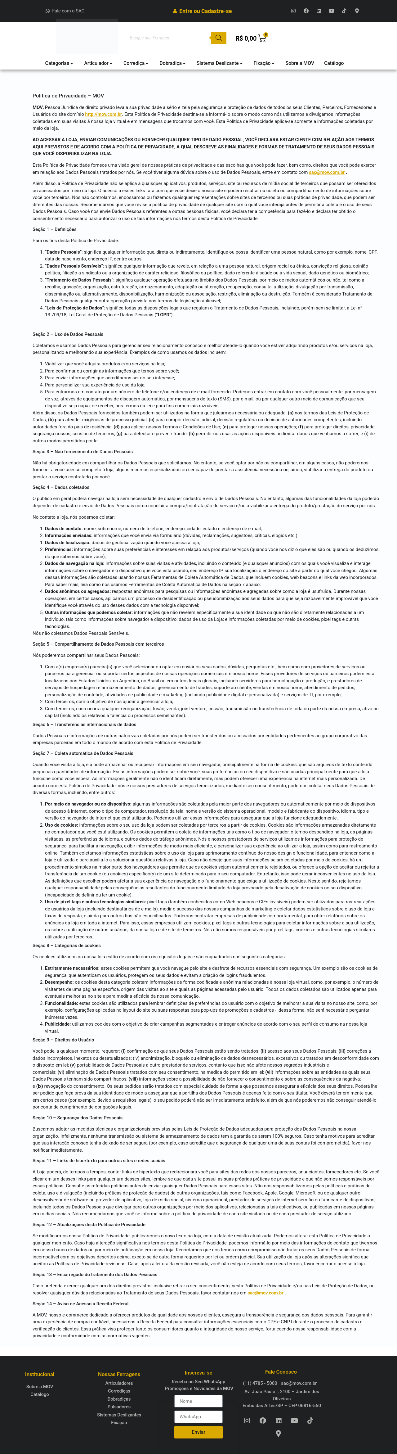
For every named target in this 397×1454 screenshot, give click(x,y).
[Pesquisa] (218, 38)
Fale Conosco (281, 1372)
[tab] (59, 63)
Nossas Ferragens (119, 1374)
